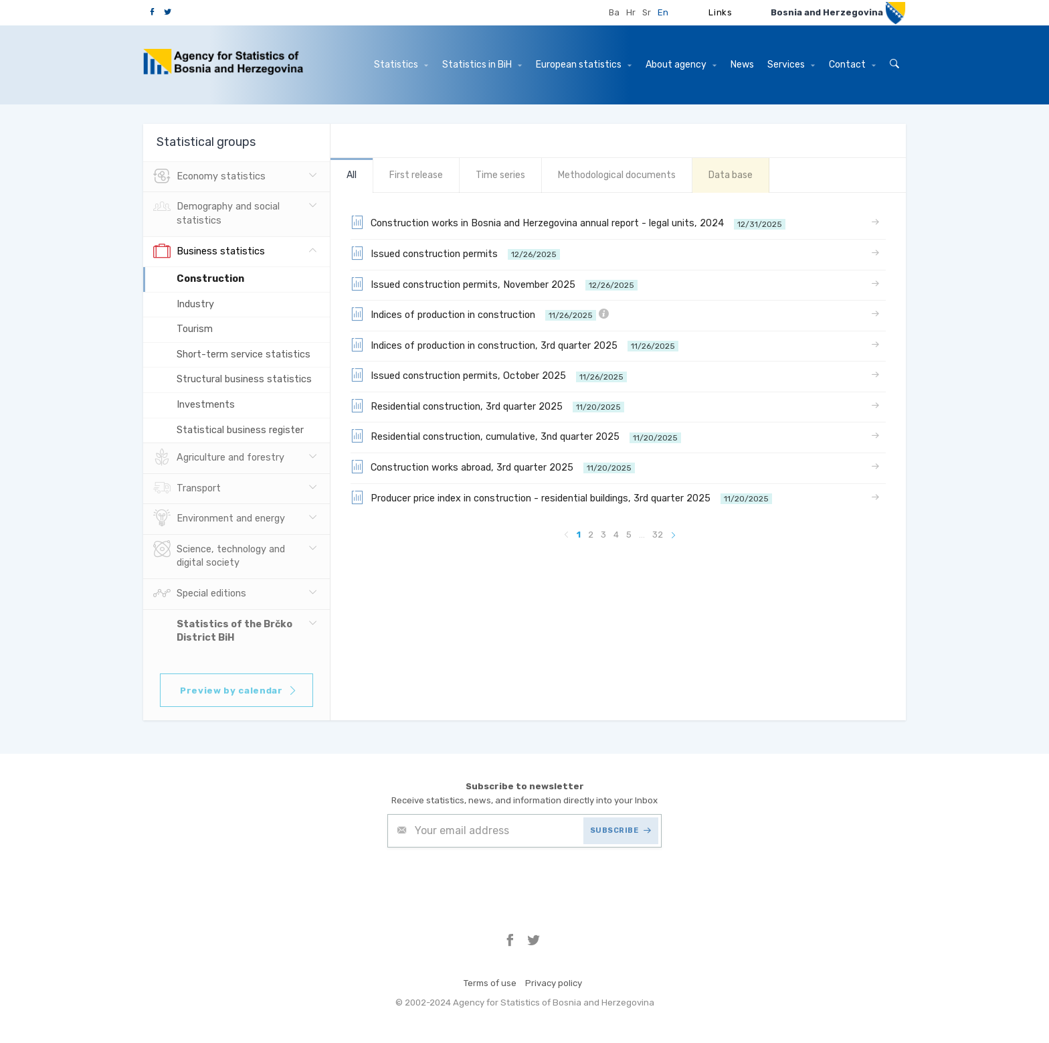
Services (791, 64)
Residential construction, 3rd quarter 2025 (487, 405)
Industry (195, 304)
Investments (206, 404)
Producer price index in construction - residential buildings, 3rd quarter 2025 (561, 497)
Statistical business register (240, 430)
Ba (614, 12)
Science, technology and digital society (219, 555)
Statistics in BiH (482, 64)
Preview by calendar (238, 691)
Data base (730, 175)
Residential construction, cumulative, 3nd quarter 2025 (516, 436)
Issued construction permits (455, 253)
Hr (631, 12)
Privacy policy (553, 983)
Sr (646, 12)
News (742, 64)
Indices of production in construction (480, 314)
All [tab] (352, 175)
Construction (210, 279)
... (642, 535)
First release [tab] (416, 175)
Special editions (199, 594)
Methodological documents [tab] (617, 175)
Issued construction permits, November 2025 (494, 284)
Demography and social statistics (216, 212)
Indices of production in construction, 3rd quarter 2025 (514, 344)
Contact (852, 64)
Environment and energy (219, 519)
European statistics (584, 64)
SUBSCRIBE (621, 830)
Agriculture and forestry (218, 458)
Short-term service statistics (243, 354)
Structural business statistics (244, 379)
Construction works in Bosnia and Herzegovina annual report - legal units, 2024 (568, 222)
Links (720, 12)
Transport (187, 488)
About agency (681, 64)
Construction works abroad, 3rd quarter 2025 (493, 466)
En (663, 12)
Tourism (195, 329)
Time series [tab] (500, 175)
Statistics (401, 64)
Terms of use (490, 983)
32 (657, 535)
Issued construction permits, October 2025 (489, 375)
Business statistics (209, 251)
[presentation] (489, 880)
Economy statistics (209, 176)
